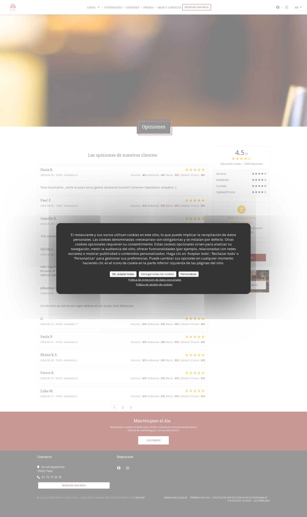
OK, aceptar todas (123, 274)
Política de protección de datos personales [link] (154, 279)
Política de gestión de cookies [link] (154, 284)
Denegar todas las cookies (157, 274)
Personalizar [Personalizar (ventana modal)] (189, 274)
